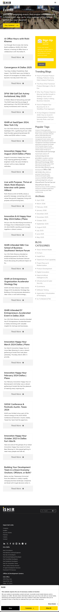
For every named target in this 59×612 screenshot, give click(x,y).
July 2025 (40, 230)
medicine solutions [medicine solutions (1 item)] (47, 160)
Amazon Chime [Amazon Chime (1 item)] (39, 130)
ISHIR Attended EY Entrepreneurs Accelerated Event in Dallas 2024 (17, 313)
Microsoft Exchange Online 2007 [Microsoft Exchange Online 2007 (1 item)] (44, 164)
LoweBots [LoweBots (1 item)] (45, 158)
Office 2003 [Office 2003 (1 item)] (45, 172)
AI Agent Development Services (11, 567)
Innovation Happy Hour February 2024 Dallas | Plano (15, 375)
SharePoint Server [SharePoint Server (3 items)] (42, 185)
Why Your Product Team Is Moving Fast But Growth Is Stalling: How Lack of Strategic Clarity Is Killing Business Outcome (46, 96)
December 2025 (42, 214)
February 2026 (42, 207)
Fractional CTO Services (9, 570)
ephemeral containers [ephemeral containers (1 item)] (41, 144)
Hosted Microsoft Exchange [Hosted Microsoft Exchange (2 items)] (45, 151)
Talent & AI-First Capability (46, 260)
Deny (10, 608)
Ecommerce (41, 286)
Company (5, 528)
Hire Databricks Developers (10, 561)
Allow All (48, 608)
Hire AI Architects (8, 550)
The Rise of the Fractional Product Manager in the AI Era (46, 86)
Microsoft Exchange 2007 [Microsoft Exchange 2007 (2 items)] (44, 162)
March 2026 (41, 204)
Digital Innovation (43, 272)
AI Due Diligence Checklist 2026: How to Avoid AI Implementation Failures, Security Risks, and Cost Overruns (46, 117)
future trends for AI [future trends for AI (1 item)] (45, 149)
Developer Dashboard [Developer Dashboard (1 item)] (49, 142)
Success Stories (7, 532)
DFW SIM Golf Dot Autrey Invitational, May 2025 (16, 95)
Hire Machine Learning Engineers (12, 552)
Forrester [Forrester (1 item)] (41, 146)
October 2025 (41, 220)
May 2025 (40, 237)
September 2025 (42, 224)
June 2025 (40, 234)
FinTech (39, 253)
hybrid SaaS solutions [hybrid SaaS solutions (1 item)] (41, 154)
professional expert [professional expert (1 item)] (40, 176)
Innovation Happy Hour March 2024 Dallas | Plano (17, 343)
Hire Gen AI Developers (9, 555)
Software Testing (43, 290)
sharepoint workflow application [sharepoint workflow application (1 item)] (44, 188)
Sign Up (48, 40)
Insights (5, 530)
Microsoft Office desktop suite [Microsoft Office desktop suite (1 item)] (43, 167)
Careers (5, 537)
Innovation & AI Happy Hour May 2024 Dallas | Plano (17, 217)
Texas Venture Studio (44, 250)
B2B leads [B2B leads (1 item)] (43, 135)
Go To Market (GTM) (44, 299)
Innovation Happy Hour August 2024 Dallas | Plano (17, 152)
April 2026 (40, 200)
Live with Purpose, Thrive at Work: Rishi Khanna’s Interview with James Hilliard (18, 186)
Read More (18, 57)
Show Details (52, 604)
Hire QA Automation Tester (10, 563)
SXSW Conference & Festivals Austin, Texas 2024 (15, 407)
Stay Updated (11, 25)
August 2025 (41, 227)
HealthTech (41, 256)
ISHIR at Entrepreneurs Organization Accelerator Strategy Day (16, 281)
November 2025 (42, 217)
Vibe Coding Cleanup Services (11, 565)
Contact (5, 539)
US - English (48, 511)
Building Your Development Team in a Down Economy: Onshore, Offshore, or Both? (17, 470)
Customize (30, 608)
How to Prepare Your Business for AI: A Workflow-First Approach (46, 107)
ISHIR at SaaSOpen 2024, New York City (16, 123)
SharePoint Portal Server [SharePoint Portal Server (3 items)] (45, 182)
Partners (5, 534)
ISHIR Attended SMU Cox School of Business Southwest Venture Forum (17, 248)
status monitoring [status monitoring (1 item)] (40, 190)
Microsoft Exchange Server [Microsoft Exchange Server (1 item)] (42, 165)
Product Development (44, 269)
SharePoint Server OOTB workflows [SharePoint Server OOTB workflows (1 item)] (45, 187)
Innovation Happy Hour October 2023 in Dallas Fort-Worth (15, 438)
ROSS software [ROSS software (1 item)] (48, 180)
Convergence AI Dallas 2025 (18, 67)
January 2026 (41, 210)
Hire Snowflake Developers (10, 559)
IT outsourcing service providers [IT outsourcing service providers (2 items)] (42, 156)
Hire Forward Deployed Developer (12, 557)
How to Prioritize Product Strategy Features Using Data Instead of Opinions (45, 78)
